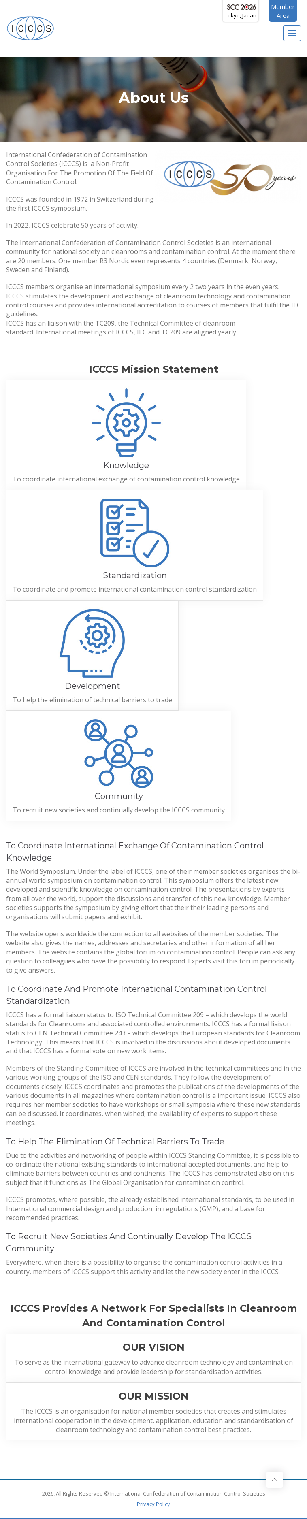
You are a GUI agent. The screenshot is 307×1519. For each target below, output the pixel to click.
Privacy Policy (153, 1504)
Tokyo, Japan (240, 11)
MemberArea (283, 10)
